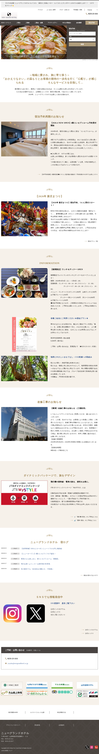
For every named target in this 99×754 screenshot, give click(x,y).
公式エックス (88, 633)
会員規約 (61, 725)
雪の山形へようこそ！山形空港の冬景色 (35, 564)
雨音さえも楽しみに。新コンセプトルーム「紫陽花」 (40, 559)
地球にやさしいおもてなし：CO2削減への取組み (71, 357)
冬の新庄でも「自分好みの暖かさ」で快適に (37, 569)
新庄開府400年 (13, 712)
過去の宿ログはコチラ (89, 575)
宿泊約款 (37, 725)
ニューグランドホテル (15, 733)
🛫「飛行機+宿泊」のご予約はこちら (84, 517)
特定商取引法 (61, 712)
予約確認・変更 (77, 9)
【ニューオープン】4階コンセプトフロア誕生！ (38, 554)
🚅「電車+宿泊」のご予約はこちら (83, 520)
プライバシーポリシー (13, 725)
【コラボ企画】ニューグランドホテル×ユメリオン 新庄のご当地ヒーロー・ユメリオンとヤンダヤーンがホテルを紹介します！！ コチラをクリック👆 (49, 4)
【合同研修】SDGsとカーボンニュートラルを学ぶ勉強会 (41, 548)
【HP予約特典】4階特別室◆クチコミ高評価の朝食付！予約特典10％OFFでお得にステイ (68, 174)
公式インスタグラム (90, 630)
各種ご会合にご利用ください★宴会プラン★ (69, 318)
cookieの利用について (6, 750)
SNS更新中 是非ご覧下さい (63, 603)
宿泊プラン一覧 (91, 241)
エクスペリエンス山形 (37, 712)
